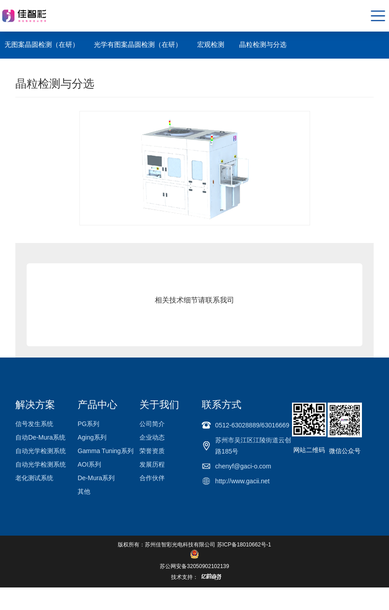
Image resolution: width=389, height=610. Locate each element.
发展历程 (152, 464)
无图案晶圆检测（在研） (42, 44)
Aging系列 (92, 437)
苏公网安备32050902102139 (194, 566)
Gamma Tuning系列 (106, 450)
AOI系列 (89, 464)
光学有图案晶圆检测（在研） (138, 44)
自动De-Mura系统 (40, 437)
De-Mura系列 (96, 478)
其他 (84, 491)
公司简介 (152, 423)
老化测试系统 (34, 478)
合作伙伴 (152, 478)
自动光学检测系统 (40, 450)
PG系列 (88, 423)
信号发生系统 (34, 423)
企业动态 (152, 437)
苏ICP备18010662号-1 (244, 544)
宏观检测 (210, 44)
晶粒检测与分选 (263, 44)
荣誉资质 (152, 450)
